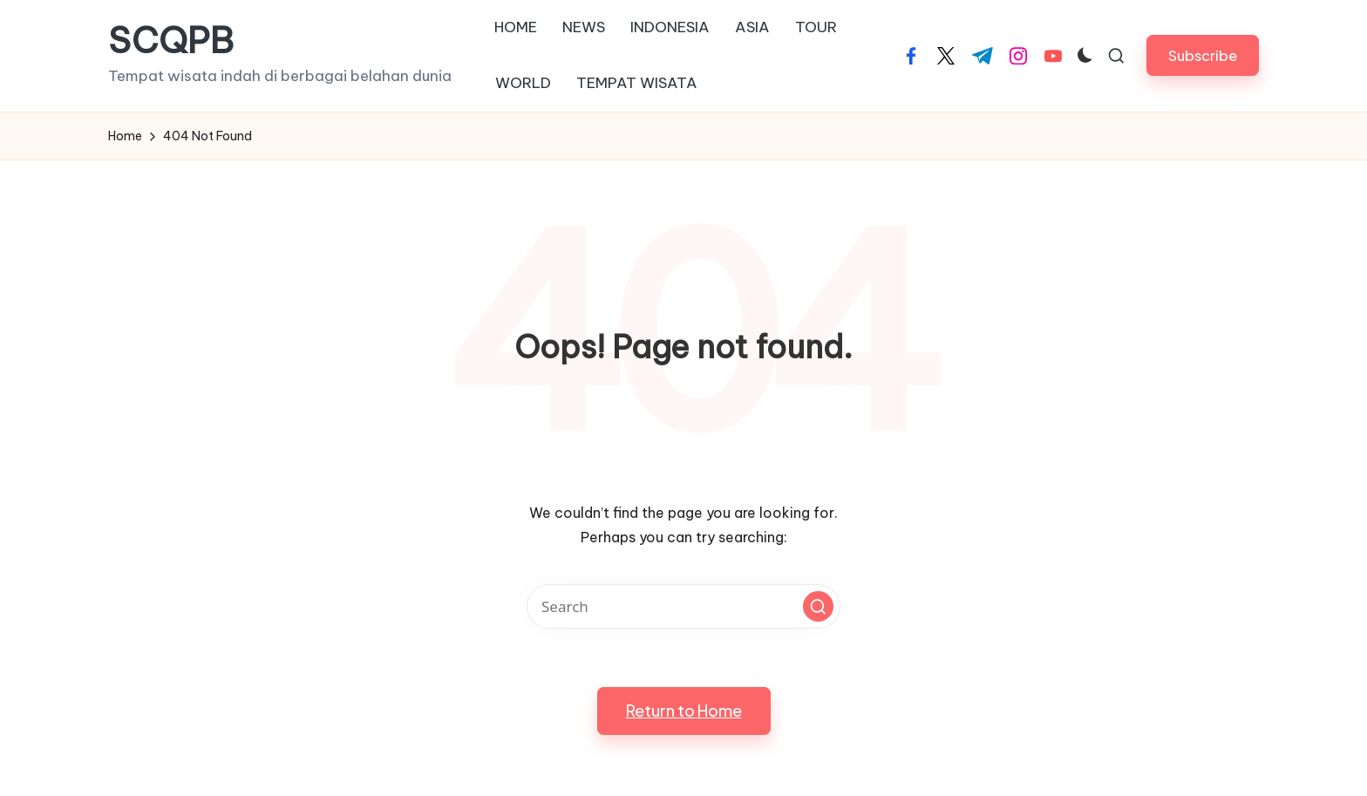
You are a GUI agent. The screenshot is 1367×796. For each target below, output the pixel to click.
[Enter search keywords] (683, 606)
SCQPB (171, 41)
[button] (1202, 55)
